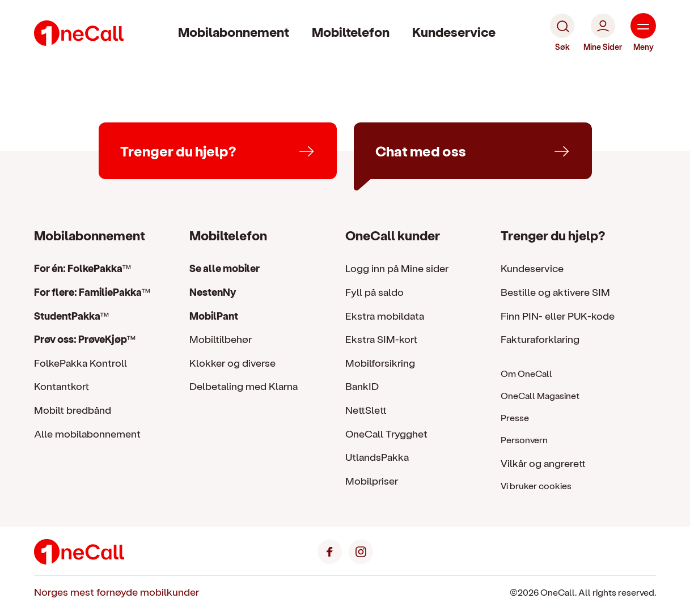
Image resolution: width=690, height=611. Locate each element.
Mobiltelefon (351, 31)
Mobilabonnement (233, 31)
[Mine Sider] (602, 33)
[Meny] (643, 33)
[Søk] (562, 33)
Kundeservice (454, 31)
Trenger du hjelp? (553, 235)
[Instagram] (361, 550)
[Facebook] (329, 550)
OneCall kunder (392, 235)
